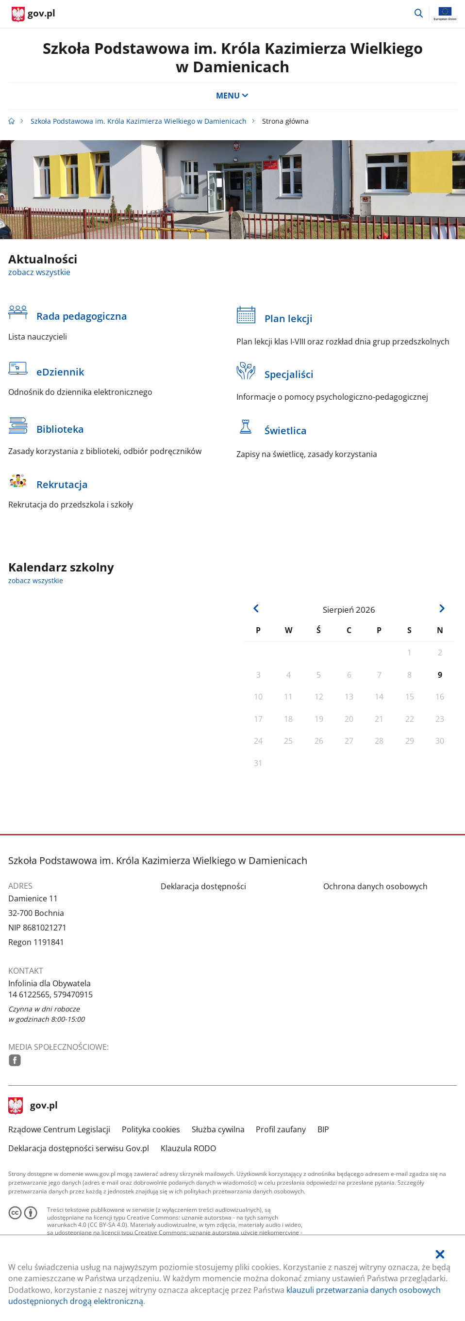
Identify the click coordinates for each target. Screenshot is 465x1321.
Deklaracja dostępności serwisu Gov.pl (78, 1148)
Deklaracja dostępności (203, 886)
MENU (232, 95)
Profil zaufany (281, 1129)
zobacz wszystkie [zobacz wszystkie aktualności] (39, 272)
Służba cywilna (218, 1129)
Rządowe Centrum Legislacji (59, 1129)
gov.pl (33, 1106)
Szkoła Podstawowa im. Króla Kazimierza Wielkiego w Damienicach (233, 57)
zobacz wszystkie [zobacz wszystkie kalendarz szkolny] (35, 580)
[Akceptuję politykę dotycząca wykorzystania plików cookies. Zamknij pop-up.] (440, 1254)
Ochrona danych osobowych (375, 886)
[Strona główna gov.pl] (33, 14)
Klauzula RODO (188, 1148)
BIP (323, 1129)
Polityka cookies (151, 1129)
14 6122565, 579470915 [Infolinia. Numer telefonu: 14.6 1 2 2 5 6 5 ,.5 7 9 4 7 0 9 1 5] (50, 994)
